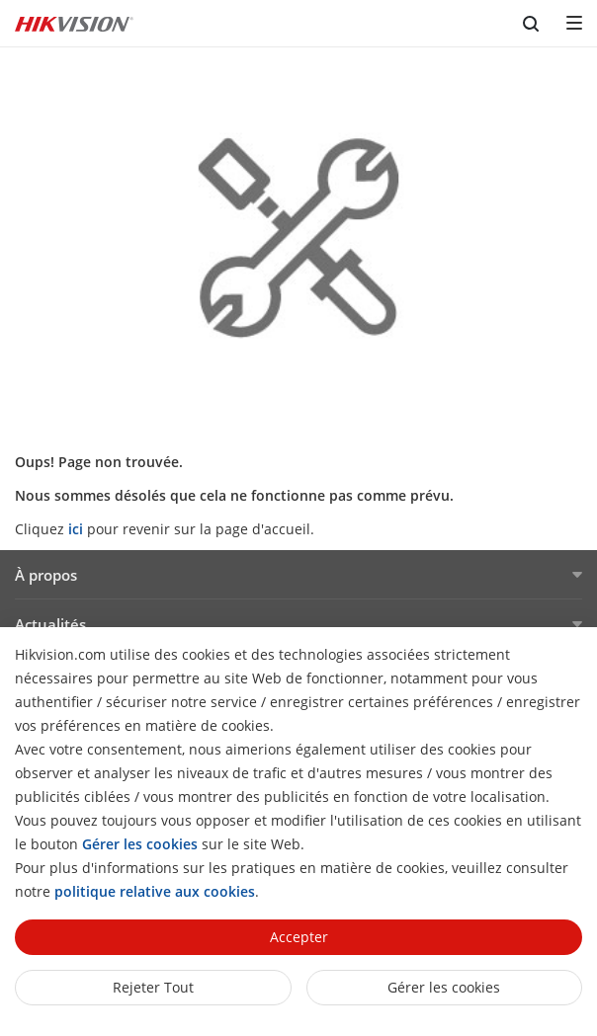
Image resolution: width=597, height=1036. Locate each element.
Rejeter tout (153, 987)
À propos (46, 575)
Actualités (50, 624)
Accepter (299, 936)
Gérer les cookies (443, 987)
